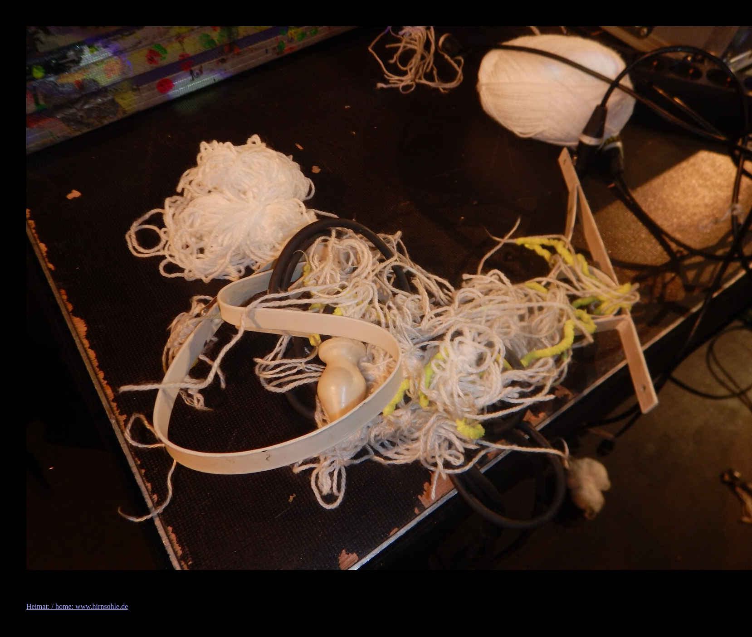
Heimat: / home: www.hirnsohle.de (77, 606)
